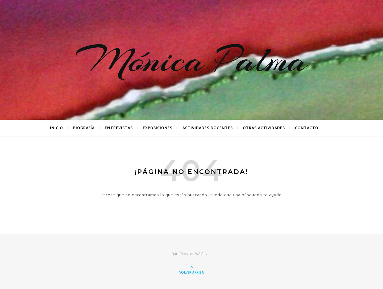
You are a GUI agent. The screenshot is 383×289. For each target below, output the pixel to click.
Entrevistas (119, 127)
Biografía (84, 127)
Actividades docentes (207, 127)
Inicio (56, 127)
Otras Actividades (264, 127)
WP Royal (202, 253)
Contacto (306, 127)
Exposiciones (157, 127)
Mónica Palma (191, 60)
